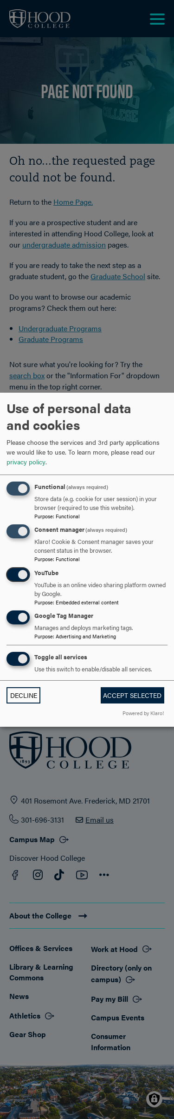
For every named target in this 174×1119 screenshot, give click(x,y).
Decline (23, 695)
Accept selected (132, 695)
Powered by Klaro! (143, 713)
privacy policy (25, 461)
